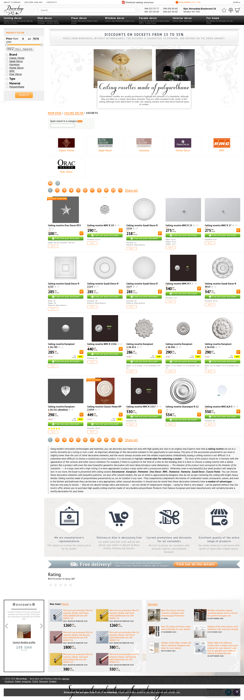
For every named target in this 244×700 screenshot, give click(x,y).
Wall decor (45, 18)
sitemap (65, 678)
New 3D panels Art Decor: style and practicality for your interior (176, 628)
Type (12, 78)
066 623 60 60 (170, 11)
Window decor (114, 18)
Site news (153, 604)
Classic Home (66, 150)
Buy (53, 246)
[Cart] (237, 10)
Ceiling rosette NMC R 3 (178, 283)
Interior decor (182, 18)
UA (234, 2)
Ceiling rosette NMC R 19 (100, 225)
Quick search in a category (66, 121)
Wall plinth (82, 21)
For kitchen (210, 21)
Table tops (188, 21)
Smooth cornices (10, 21)
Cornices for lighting (25, 21)
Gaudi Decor (105, 150)
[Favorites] (224, 10)
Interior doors (178, 21)
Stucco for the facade (147, 21)
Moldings (41, 21)
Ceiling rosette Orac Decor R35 (64, 225)
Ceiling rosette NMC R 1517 (141, 406)
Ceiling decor (13, 18)
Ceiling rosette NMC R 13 (179, 225)
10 (113, 190)
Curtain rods (110, 21)
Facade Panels (150, 23)
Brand (13, 54)
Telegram (43, 681)
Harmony (144, 150)
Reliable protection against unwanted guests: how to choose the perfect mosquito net (222, 613)
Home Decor (183, 150)
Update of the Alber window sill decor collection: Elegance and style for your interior (176, 645)
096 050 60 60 (170, 8)
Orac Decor (66, 171)
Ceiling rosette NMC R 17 (218, 225)
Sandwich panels (52, 23)
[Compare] (230, 10)
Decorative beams (10, 23)
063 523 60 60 (152, 11)
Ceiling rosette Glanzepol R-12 (182, 406)
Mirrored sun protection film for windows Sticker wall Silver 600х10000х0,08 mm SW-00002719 (78, 614)
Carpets (74, 21)
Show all (131, 190)
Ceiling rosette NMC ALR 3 (218, 406)
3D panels (48, 21)
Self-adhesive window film (75, 621)
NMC (222, 150)
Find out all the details (195, 564)
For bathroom (221, 21)
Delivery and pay (34, 2)
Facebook (9, 681)
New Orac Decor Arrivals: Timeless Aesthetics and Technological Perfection (173, 613)
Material (14, 83)
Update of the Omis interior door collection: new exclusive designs (222, 628)
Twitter (18, 681)
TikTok (35, 681)
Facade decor (148, 18)
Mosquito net (129, 21)
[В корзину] (81, 233)
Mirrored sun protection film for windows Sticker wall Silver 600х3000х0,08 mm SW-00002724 (124, 636)
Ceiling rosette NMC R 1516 (102, 344)
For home (212, 18)
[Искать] (136, 10)
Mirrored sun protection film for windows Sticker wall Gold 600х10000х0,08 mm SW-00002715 (124, 614)
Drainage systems (162, 21)
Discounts (188, 2)
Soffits (141, 23)
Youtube (52, 681)
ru (239, 2)
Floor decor (79, 18)
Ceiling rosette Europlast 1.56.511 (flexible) (61, 408)
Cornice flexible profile (24, 633)
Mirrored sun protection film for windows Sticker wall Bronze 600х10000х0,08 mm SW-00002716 (78, 636)
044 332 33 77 (152, 8)
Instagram (26, 681)
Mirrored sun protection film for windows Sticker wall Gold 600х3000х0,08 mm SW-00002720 (78, 658)
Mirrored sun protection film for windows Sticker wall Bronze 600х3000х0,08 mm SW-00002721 (124, 658)
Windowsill (119, 21)
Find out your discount (67, 238)
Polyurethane (16, 86)
